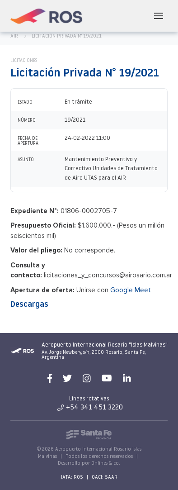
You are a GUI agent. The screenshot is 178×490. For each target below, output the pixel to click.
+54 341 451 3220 (90, 407)
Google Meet (130, 290)
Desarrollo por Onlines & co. (89, 463)
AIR (14, 36)
